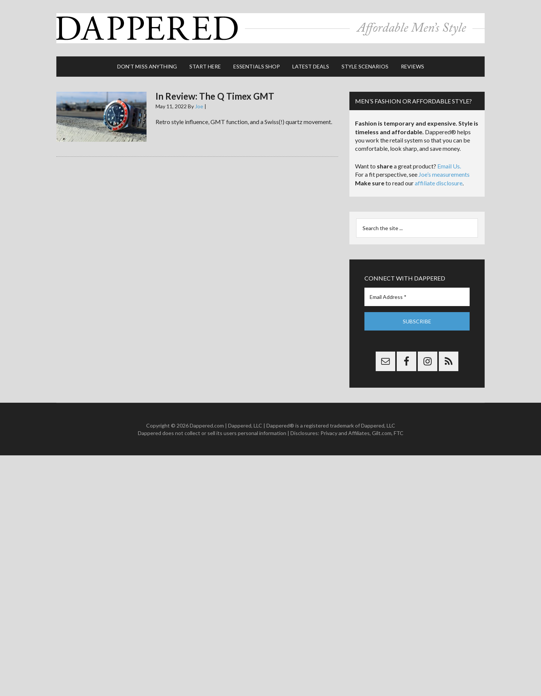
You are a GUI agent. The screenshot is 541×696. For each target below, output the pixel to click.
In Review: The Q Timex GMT (215, 96)
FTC (398, 433)
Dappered (270, 28)
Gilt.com (381, 433)
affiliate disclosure (438, 183)
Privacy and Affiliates (345, 433)
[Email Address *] (417, 297)
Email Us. (449, 166)
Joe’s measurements (444, 174)
